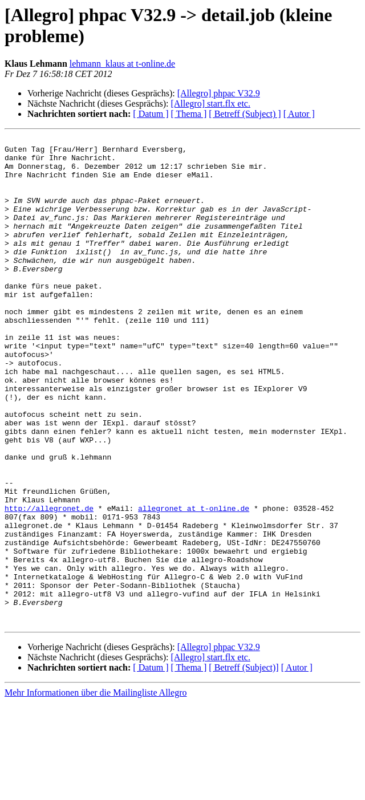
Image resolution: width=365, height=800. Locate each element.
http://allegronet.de (49, 583)
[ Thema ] (189, 114)
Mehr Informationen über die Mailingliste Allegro (95, 790)
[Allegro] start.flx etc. (210, 103)
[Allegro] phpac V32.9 (218, 93)
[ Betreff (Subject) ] (245, 114)
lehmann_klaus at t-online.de (122, 63)
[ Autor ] (299, 114)
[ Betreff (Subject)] (243, 765)
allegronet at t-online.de (193, 583)
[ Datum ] (150, 114)
